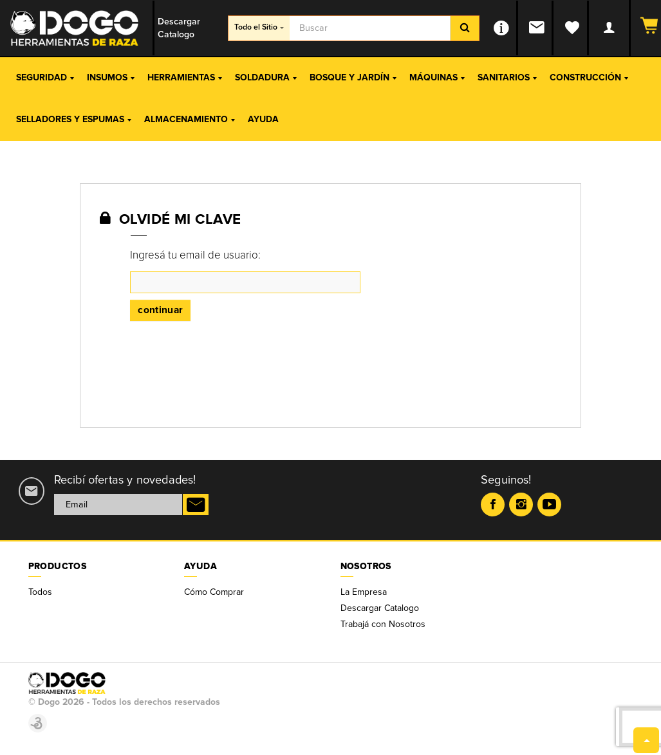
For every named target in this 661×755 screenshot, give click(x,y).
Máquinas (437, 77)
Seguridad (45, 77)
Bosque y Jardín (353, 77)
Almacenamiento (189, 119)
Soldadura (266, 77)
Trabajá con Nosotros (382, 624)
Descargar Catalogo (379, 608)
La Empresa (363, 592)
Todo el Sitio (259, 27)
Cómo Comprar (214, 592)
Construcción (589, 77)
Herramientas (184, 77)
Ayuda (263, 119)
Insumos (111, 77)
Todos (40, 592)
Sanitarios (507, 77)
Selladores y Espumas (73, 119)
